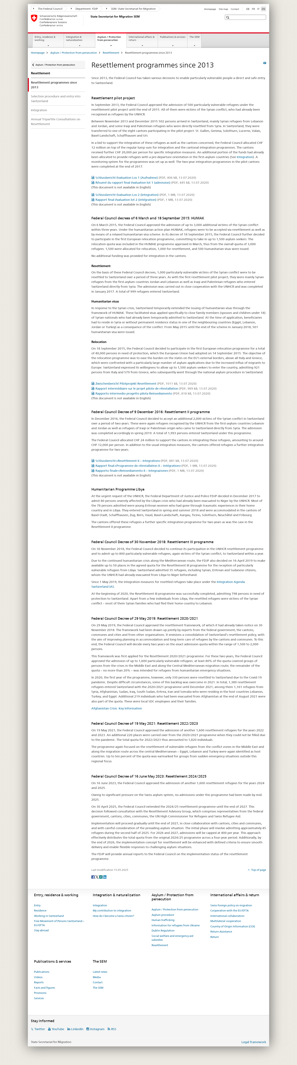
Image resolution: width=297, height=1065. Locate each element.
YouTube (58, 1029)
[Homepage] (89, 20)
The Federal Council (47, 8)
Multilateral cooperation (225, 921)
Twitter (39, 1029)
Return (214, 937)
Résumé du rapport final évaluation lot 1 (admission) (152, 182)
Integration (39, 110)
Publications (41, 971)
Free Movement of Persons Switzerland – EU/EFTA (59, 923)
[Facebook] (93, 876)
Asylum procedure (163, 914)
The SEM (194, 36)
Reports (39, 982)
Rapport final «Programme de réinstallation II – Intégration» (155, 466)
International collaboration (227, 915)
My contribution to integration (112, 910)
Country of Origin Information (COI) (232, 926)
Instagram (97, 1029)
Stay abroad (41, 930)
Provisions (40, 992)
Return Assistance (221, 931)
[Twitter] (97, 876)
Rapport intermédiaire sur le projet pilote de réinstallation (156, 388)
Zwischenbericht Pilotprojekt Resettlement (146, 383)
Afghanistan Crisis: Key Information (116, 708)
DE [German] (248, 9)
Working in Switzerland (49, 915)
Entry (37, 905)
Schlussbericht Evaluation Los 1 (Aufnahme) (145, 178)
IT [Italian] (258, 9)
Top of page (258, 869)
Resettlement (111, 52)
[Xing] (101, 876)
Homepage (210, 9)
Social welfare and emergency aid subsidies (172, 938)
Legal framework (254, 1042)
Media (97, 977)
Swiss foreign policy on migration (231, 905)
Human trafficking (163, 920)
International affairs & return (141, 38)
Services (39, 998)
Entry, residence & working (45, 38)
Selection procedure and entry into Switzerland (55, 98)
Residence (40, 910)
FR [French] (253, 9)
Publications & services (172, 36)
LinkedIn (77, 1029)
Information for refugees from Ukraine (176, 925)
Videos (38, 977)
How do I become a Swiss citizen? (113, 915)
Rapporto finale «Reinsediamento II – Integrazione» (149, 471)
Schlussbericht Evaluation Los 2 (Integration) (144, 195)
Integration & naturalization (74, 38)
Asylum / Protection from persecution (111, 39)
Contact (235, 9)
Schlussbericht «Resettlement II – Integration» (146, 461)
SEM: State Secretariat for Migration (131, 8)
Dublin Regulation (163, 930)
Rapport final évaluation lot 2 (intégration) (143, 200)
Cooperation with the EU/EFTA (229, 910)
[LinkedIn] (104, 876)
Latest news (100, 971)
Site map (223, 9)
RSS (113, 1029)
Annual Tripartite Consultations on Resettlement (55, 121)
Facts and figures (44, 987)
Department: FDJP (84, 8)
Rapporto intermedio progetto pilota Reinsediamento (152, 393)
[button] (228, 17)
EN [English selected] (263, 9)
